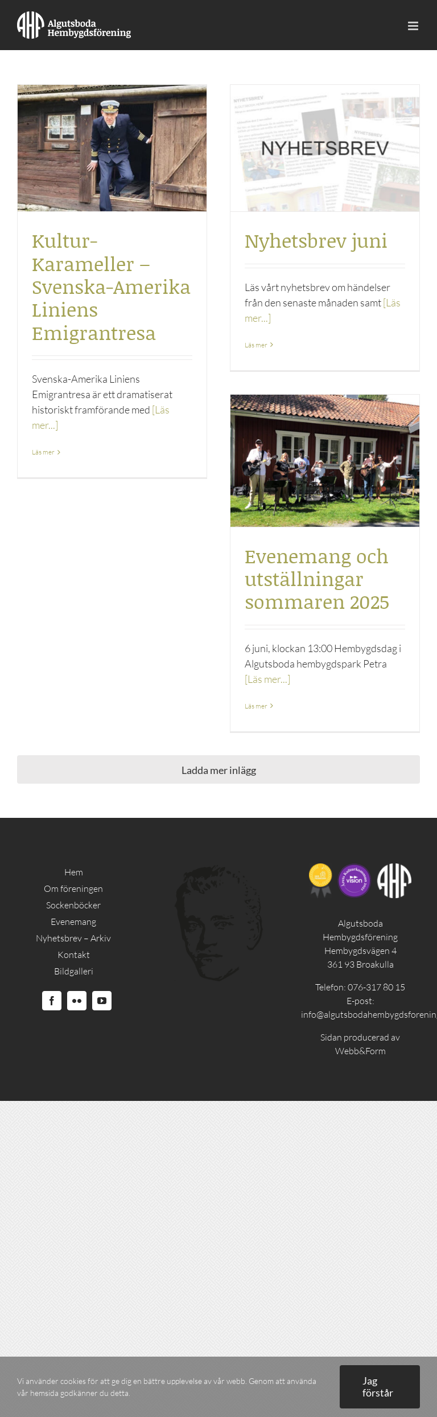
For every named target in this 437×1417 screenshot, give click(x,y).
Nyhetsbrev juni (316, 240)
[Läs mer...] (267, 679)
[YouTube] (102, 1000)
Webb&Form (360, 1050)
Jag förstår (377, 1386)
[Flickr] (76, 1000)
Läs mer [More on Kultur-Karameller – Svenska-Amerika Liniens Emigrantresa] (43, 452)
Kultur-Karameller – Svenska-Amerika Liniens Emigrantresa (111, 286)
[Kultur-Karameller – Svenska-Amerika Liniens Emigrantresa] (112, 148)
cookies (73, 1381)
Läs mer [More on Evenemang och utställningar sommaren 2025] (256, 706)
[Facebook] (51, 1000)
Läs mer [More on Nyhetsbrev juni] (256, 345)
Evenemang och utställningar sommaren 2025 (317, 578)
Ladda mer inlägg (219, 770)
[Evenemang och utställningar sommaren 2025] (324, 461)
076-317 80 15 (376, 987)
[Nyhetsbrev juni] (324, 148)
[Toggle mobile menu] (414, 26)
